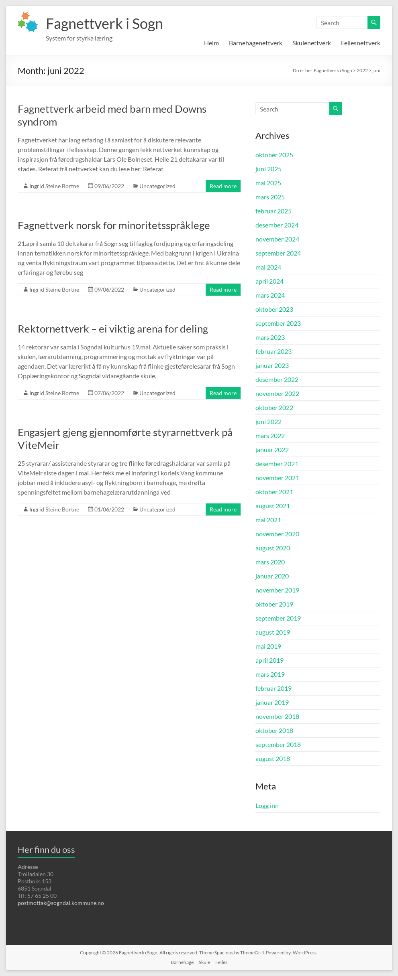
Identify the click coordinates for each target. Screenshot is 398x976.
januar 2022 (272, 449)
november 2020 (277, 534)
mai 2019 (268, 646)
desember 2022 (276, 379)
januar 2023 (272, 365)
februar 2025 (273, 211)
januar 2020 (272, 576)
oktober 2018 (274, 730)
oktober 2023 (274, 309)
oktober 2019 (274, 604)
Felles (221, 962)
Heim (211, 43)
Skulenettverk (311, 43)
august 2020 (272, 548)
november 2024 (277, 239)
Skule (204, 962)
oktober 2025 (274, 154)
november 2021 (277, 477)
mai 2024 (268, 267)
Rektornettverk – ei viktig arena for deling (113, 328)
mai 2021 (268, 520)
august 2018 (272, 758)
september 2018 (278, 744)
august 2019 (272, 632)
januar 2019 (272, 702)
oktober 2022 (274, 407)
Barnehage (182, 962)
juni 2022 (268, 421)
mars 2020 (270, 562)
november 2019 (277, 590)
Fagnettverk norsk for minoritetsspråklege (114, 225)
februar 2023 (273, 351)
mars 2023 (270, 337)
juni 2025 (268, 168)
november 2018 (277, 716)
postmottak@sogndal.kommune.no (61, 902)
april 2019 (269, 660)
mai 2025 (268, 183)
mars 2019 (270, 674)
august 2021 (272, 505)
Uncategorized (157, 186)
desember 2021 (276, 463)
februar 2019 (273, 688)
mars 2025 (270, 197)
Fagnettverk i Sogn (104, 23)
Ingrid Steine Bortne (54, 186)
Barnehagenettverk (255, 43)
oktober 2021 (274, 491)
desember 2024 (276, 225)
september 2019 (278, 618)
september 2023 (278, 323)
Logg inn (267, 805)
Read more (223, 186)
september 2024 (278, 253)
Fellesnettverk (360, 43)
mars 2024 (270, 295)
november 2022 (277, 393)
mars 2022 (270, 435)
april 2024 (269, 281)
